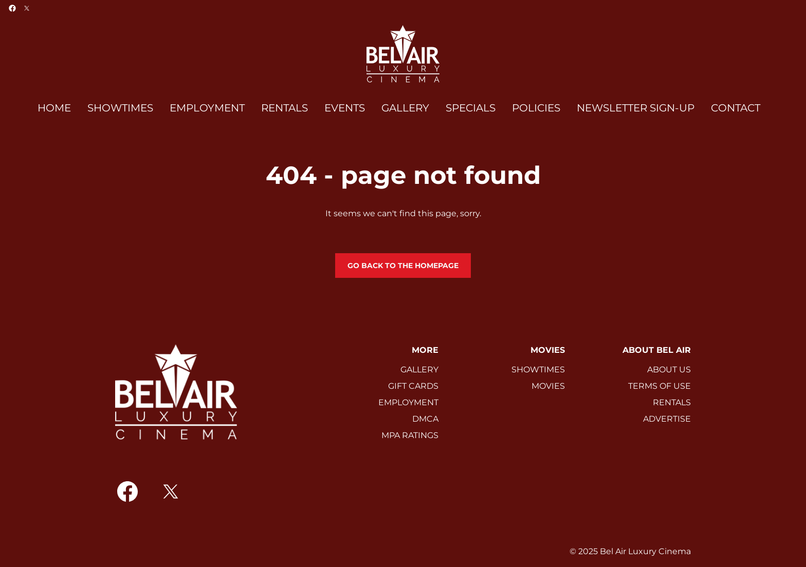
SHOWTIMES (538, 369)
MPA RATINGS (409, 435)
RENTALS (672, 402)
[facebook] (12, 8)
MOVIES (548, 386)
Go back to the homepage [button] (403, 265)
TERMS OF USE (659, 386)
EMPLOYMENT (408, 402)
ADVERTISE (667, 419)
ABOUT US (669, 369)
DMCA (425, 419)
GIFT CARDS (413, 386)
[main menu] (399, 108)
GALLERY (419, 369)
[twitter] (27, 8)
